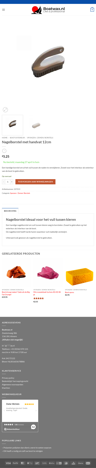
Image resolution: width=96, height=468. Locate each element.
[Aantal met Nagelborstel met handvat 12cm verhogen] (11, 181)
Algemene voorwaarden (12, 384)
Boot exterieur (17, 138)
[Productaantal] (7, 181)
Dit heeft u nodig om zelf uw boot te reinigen (23, 451)
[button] (3, 9)
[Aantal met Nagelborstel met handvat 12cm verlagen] (3, 181)
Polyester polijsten (12, 447)
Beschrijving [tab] (10, 211)
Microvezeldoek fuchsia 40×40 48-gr (47, 293)
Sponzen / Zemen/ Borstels (40, 138)
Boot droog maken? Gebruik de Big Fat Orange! (16, 293)
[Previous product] (4, 151)
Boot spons (69, 292)
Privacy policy (8, 378)
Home (5, 138)
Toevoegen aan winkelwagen (35, 181)
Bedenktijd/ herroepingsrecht (15, 381)
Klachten (6, 388)
